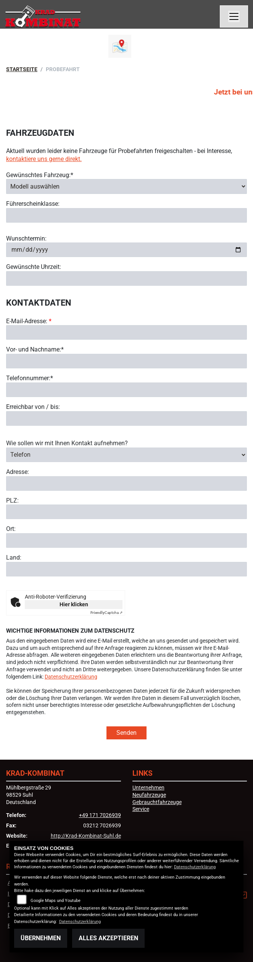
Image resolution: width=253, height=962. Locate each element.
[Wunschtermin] (126, 250)
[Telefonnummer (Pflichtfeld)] (126, 390)
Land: (13, 574)
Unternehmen (148, 788)
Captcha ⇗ (106, 612)
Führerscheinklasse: (33, 203)
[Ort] (126, 557)
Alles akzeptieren (108, 938)
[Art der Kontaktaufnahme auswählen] (126, 471)
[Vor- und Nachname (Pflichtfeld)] (126, 361)
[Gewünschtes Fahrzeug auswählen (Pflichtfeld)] (126, 186)
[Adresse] (126, 499)
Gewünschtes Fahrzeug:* (39, 175)
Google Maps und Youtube (56, 900)
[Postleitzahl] (126, 528)
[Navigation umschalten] (234, 16)
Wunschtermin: (26, 238)
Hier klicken (74, 604)
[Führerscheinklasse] (126, 215)
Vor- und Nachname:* (35, 349)
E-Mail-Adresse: (29, 321)
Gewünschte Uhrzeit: (33, 266)
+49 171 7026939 (100, 815)
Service (140, 809)
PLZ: (12, 516)
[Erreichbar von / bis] (126, 418)
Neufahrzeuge (149, 795)
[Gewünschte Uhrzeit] (126, 278)
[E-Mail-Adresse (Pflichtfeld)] (126, 333)
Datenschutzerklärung (71, 677)
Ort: (11, 545)
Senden (126, 732)
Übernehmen (41, 938)
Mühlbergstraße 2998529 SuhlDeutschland (28, 795)
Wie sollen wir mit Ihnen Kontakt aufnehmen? (67, 459)
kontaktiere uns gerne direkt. (44, 159)
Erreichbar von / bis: (33, 406)
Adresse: (17, 488)
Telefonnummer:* (29, 378)
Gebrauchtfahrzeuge (157, 802)
